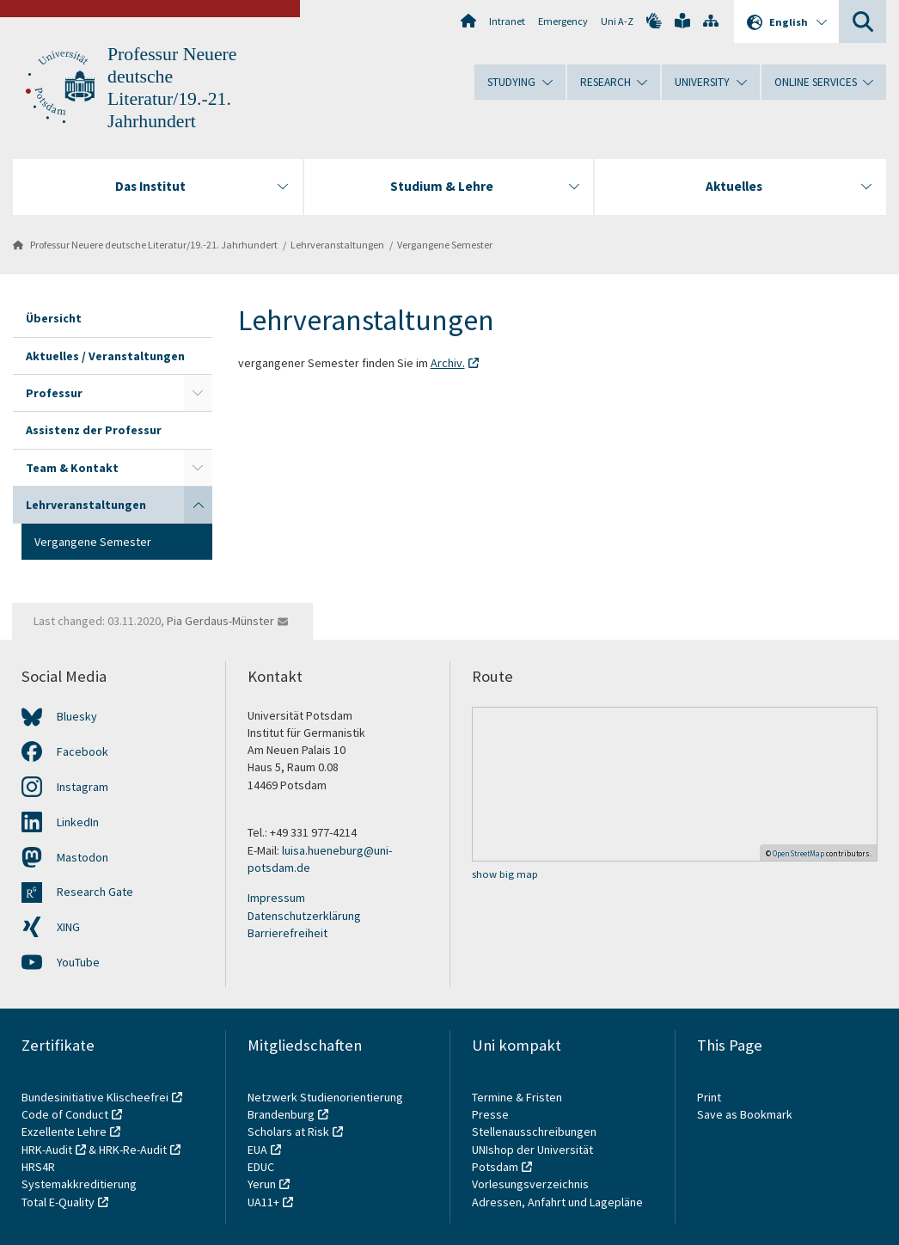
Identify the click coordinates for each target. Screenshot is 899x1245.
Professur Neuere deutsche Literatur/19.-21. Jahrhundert (154, 244)
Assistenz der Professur (94, 430)
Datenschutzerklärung (304, 915)
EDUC (261, 1166)
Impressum (276, 897)
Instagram (82, 786)
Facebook (82, 751)
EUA (257, 1149)
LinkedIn (78, 822)
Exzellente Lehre (64, 1131)
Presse (491, 1114)
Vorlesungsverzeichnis (531, 1184)
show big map (505, 874)
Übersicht (54, 318)
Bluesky (77, 716)
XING (68, 927)
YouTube (78, 962)
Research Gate (95, 891)
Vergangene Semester (444, 244)
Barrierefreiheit (287, 933)
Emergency (563, 21)
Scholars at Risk (288, 1131)
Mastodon (82, 857)
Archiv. (448, 363)
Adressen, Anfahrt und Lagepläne (557, 1202)
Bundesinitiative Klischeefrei (94, 1097)
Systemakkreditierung (79, 1184)
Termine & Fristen (518, 1097)
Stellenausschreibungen (534, 1131)
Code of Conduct (64, 1114)
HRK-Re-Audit (133, 1149)
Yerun (262, 1184)
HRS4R (38, 1166)
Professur (54, 393)
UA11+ (263, 1202)
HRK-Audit (46, 1149)
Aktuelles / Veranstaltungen (105, 356)
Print (709, 1097)
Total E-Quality (58, 1202)
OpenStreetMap (798, 853)
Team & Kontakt (72, 467)
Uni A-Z (617, 21)
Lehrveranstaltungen (337, 244)
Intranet (507, 21)
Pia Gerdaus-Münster (220, 621)
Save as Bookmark (744, 1114)
